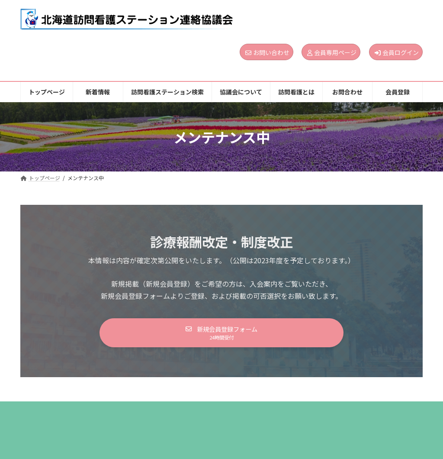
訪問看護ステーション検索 (168, 413)
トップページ (48, 413)
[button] (221, 334)
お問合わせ (359, 413)
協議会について (246, 413)
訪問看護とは (305, 413)
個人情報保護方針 (54, 419)
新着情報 (99, 413)
